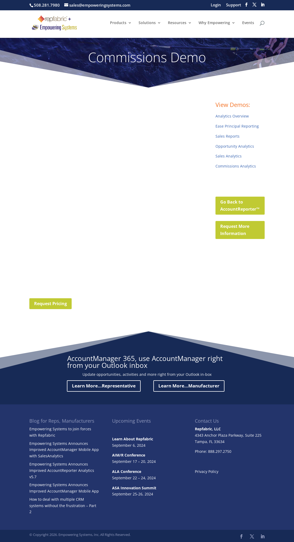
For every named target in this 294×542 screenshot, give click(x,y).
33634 (219, 441)
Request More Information (234, 229)
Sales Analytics (228, 156)
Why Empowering (214, 23)
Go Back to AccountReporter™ (239, 205)
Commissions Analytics (235, 166)
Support (233, 5)
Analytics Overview (232, 116)
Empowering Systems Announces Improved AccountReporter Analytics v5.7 (61, 470)
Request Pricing (50, 303)
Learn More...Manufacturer (188, 386)
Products (118, 23)
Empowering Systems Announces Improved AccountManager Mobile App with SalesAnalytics (64, 450)
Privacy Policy (206, 471)
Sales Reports (227, 136)
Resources (177, 23)
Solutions (147, 23)
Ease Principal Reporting (237, 126)
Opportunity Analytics (234, 146)
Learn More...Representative (104, 386)
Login (216, 5)
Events (248, 23)
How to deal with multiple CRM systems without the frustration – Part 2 (62, 505)
